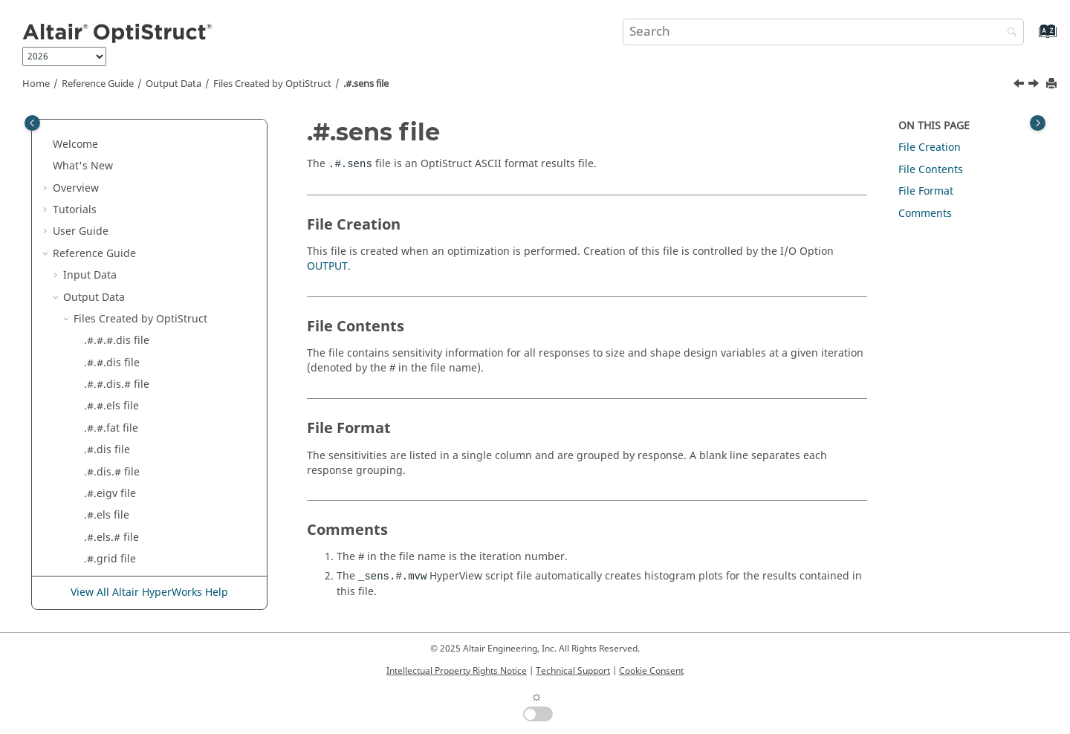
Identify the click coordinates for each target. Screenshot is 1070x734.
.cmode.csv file (121, 462)
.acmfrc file (112, 374)
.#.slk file (106, 352)
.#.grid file (110, 221)
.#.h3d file (109, 243)
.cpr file (103, 527)
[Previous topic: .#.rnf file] (1020, 85)
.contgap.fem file (126, 505)
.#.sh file (105, 330)
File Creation (929, 147)
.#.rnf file (107, 286)
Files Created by (272, 84)
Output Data (173, 84)
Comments (925, 213)
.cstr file (104, 548)
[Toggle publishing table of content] (32, 123)
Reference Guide (98, 84)
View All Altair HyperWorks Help (149, 592)
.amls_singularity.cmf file (146, 395)
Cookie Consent (651, 671)
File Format (925, 191)
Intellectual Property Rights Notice (456, 671)
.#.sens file (366, 84)
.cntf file (104, 483)
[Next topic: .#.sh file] (1035, 85)
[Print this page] (1053, 84)
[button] (78, 134)
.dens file (107, 570)
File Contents (930, 170)
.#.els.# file (111, 199)
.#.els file (106, 177)
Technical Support (573, 671)
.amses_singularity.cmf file (150, 418)
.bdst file (106, 439)
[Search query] (823, 32)
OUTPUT (327, 266)
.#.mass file (112, 265)
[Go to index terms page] (1031, 38)
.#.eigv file (110, 155)
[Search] (1008, 33)
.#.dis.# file (112, 134)
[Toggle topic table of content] (1037, 123)
